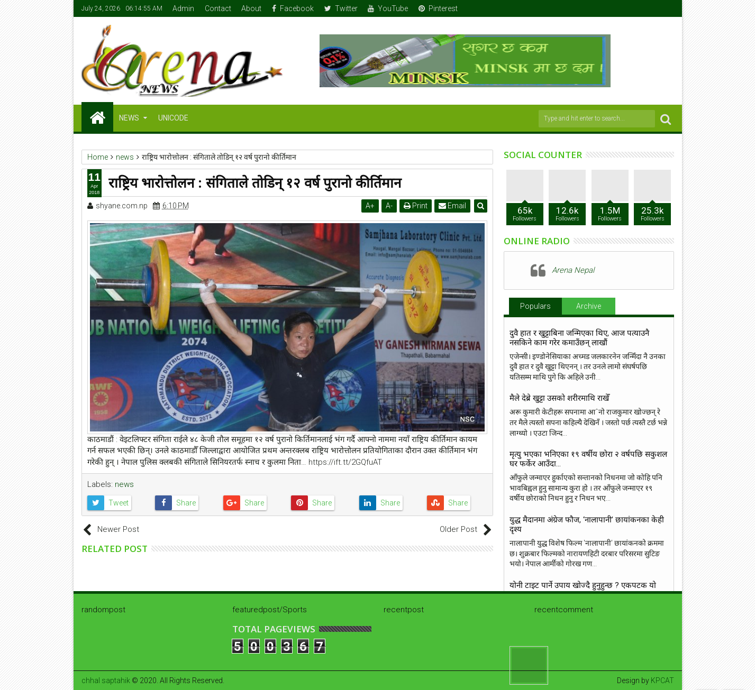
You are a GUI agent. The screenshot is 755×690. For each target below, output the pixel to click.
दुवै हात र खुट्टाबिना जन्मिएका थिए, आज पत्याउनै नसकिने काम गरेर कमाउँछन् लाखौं (579, 337)
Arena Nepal (573, 270)
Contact (218, 8)
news (124, 484)
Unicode (173, 118)
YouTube (388, 8)
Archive (588, 306)
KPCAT (662, 680)
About (251, 8)
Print (415, 205)
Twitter (341, 8)
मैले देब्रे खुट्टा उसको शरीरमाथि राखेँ (559, 398)
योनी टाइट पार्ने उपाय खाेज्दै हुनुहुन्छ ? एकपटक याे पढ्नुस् (583, 590)
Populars (535, 306)
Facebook (293, 8)
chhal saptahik (105, 680)
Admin (183, 8)
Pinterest (438, 8)
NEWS (129, 118)
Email (452, 205)
